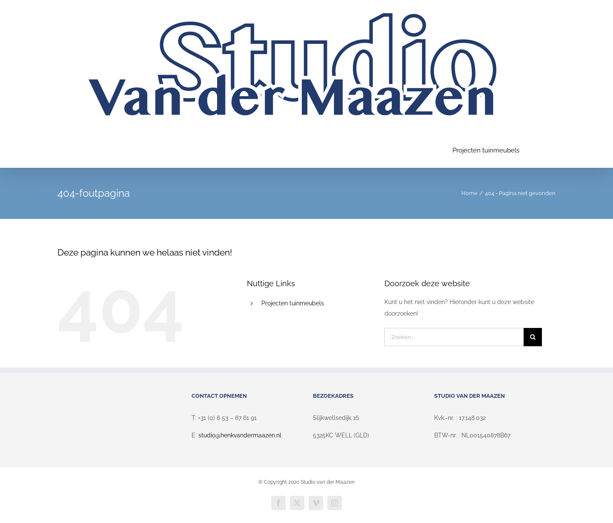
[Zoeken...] (454, 337)
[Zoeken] (533, 337)
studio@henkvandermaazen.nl (239, 435)
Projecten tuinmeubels (292, 303)
